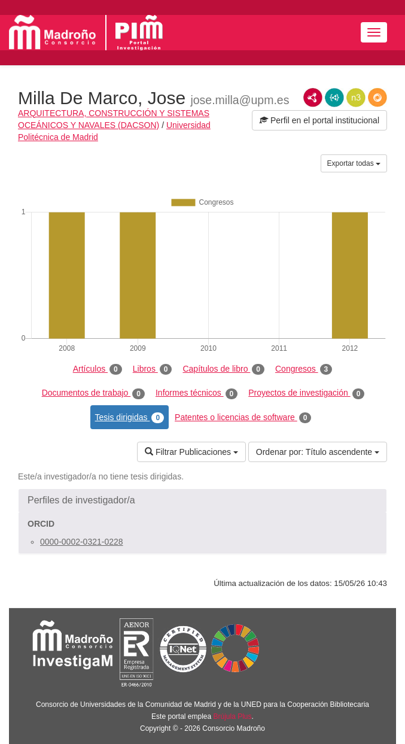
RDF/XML (312, 97)
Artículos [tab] (97, 369)
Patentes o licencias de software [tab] (243, 417)
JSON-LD (334, 97)
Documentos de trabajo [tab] (93, 393)
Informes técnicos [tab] (196, 393)
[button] (202, 500)
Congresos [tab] (303, 369)
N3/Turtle (356, 97)
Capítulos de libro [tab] (223, 369)
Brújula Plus (233, 716)
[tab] (202, 500)
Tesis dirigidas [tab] (130, 417)
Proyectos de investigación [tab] (306, 393)
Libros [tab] (152, 369)
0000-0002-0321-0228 (81, 541)
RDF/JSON (377, 97)
